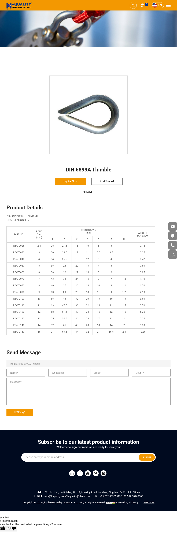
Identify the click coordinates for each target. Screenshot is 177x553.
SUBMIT (146, 457)
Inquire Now (70, 181)
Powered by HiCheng (126, 502)
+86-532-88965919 (110, 496)
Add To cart (107, 181)
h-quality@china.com (78, 496)
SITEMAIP (149, 502)
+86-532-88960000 (132, 496)
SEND (20, 412)
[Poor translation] (11, 529)
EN (160, 5)
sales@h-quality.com (54, 496)
